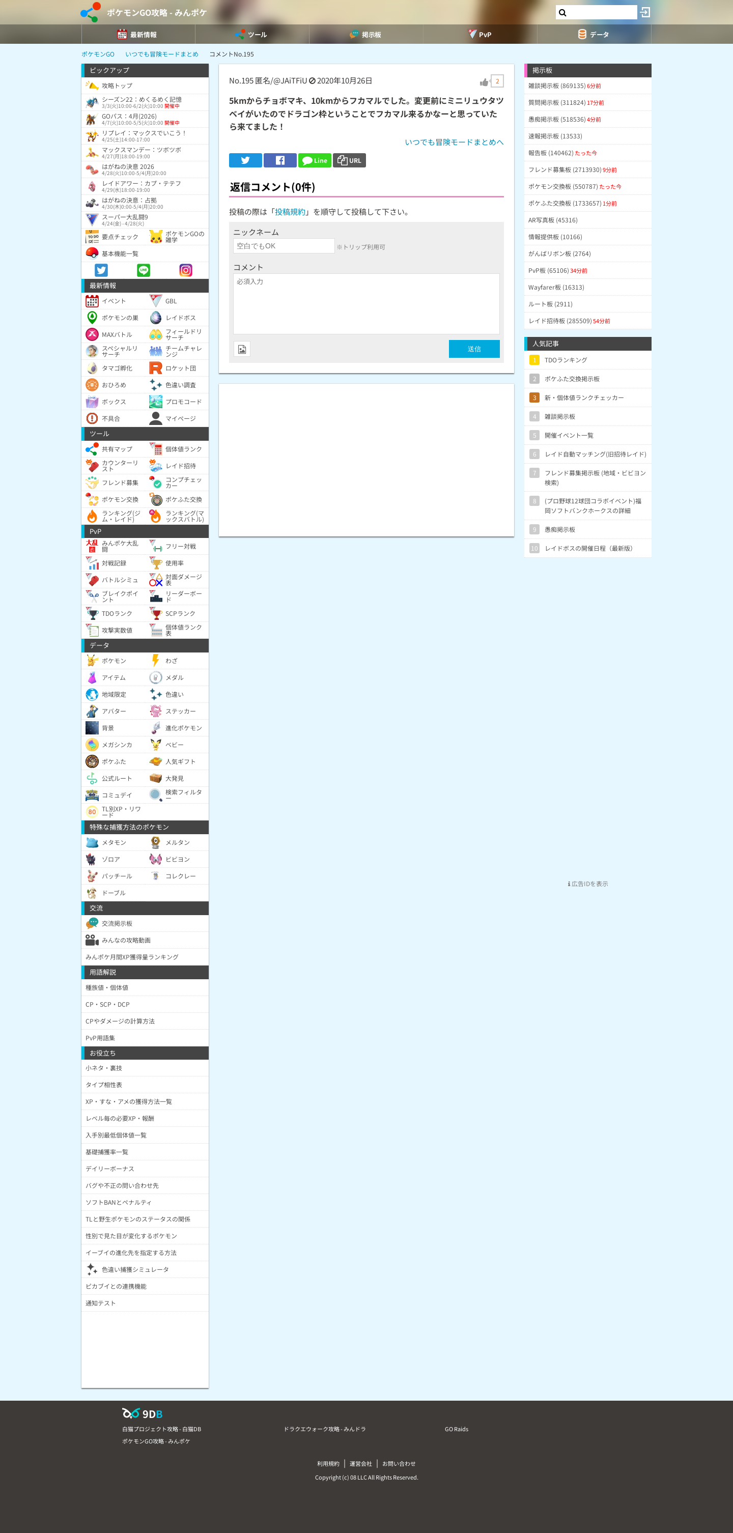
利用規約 (328, 1463)
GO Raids (456, 1429)
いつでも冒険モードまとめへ (454, 141)
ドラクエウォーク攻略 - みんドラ (325, 1429)
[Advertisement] (366, 455)
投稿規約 (290, 211)
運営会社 (361, 1463)
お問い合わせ (399, 1463)
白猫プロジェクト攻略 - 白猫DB (161, 1429)
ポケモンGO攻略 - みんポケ (157, 12)
